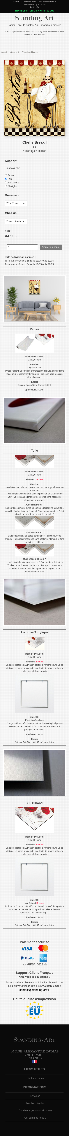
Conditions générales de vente (35, 1110)
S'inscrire (42, 4)
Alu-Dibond (12, 182)
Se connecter (28, 4)
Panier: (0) (34, 7)
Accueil (16, 2)
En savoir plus (12, 168)
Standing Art (34, 18)
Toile (8, 179)
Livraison (35, 1096)
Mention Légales (35, 1103)
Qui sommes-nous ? (47, 2)
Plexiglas (11, 186)
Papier (10, 175)
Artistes (12, 52)
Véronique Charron (30, 52)
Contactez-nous (29, 2)
